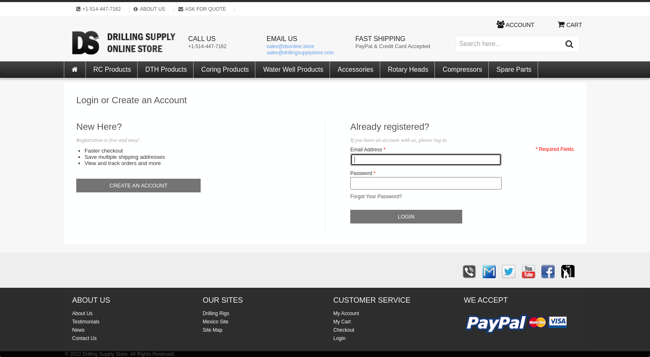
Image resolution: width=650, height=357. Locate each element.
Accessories (356, 69)
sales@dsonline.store (290, 46)
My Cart (342, 322)
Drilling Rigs (216, 313)
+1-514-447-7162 (207, 46)
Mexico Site (215, 322)
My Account (346, 313)
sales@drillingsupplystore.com (300, 53)
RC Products (112, 69)
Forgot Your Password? (376, 196)
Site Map (212, 330)
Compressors (462, 69)
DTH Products (166, 69)
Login (339, 338)
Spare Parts (514, 69)
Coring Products (225, 69)
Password (361, 173)
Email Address (366, 150)
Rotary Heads (408, 69)
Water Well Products (293, 69)
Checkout (343, 330)
